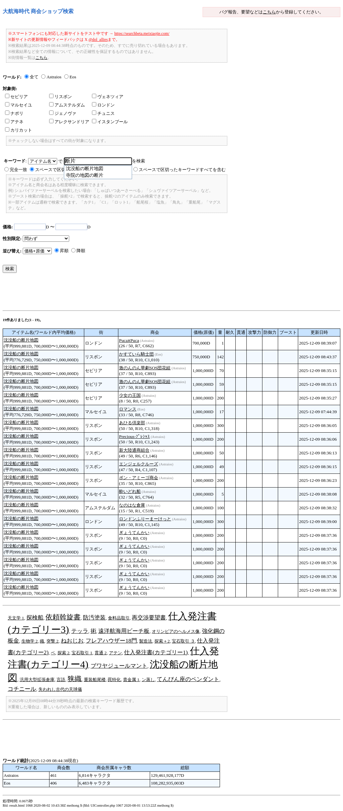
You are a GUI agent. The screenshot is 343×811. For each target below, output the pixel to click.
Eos (73, 76)
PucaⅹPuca (129, 340)
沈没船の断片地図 (21, 340)
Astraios (53, 76)
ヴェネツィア (107, 96)
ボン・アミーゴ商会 (138, 477)
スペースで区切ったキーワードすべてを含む (182, 169)
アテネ (14, 121)
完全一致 (18, 169)
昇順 (64, 250)
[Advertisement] (124, 293)
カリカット (18, 130)
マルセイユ (18, 104)
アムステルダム (67, 104)
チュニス (103, 113)
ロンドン (103, 104)
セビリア (16, 96)
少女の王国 (130, 395)
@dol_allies (98, 39)
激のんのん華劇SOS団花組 (144, 367)
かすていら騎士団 (136, 354)
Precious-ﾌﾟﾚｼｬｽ (134, 436)
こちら (269, 11)
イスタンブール (110, 121)
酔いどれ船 (130, 491)
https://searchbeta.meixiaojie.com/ (141, 33)
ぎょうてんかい (134, 532)
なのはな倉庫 (132, 505)
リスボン (60, 96)
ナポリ (14, 113)
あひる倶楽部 (132, 422)
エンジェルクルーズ (138, 463)
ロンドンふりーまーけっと (145, 518)
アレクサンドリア (69, 121)
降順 (81, 250)
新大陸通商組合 (134, 450)
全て (34, 76)
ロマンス (127, 409)
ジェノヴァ (62, 113)
